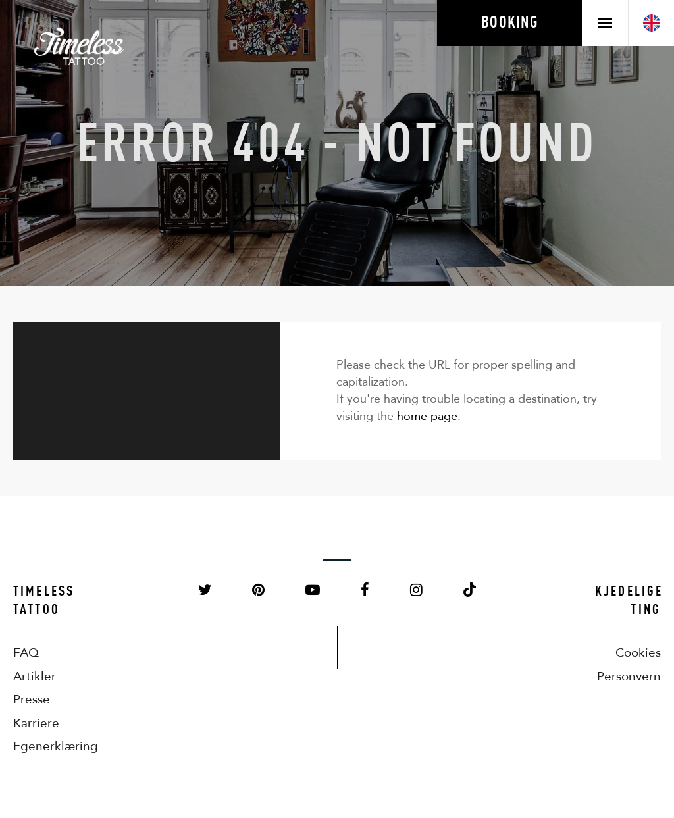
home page (427, 416)
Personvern (629, 676)
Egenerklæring (46, 746)
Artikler (34, 676)
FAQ (26, 652)
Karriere (36, 722)
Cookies (638, 652)
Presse (31, 699)
